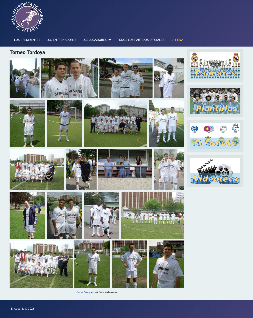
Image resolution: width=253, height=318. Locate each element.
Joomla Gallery (83, 292)
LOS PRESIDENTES (27, 40)
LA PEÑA (177, 40)
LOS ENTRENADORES (62, 40)
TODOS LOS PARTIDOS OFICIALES (140, 40)
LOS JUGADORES (94, 40)
